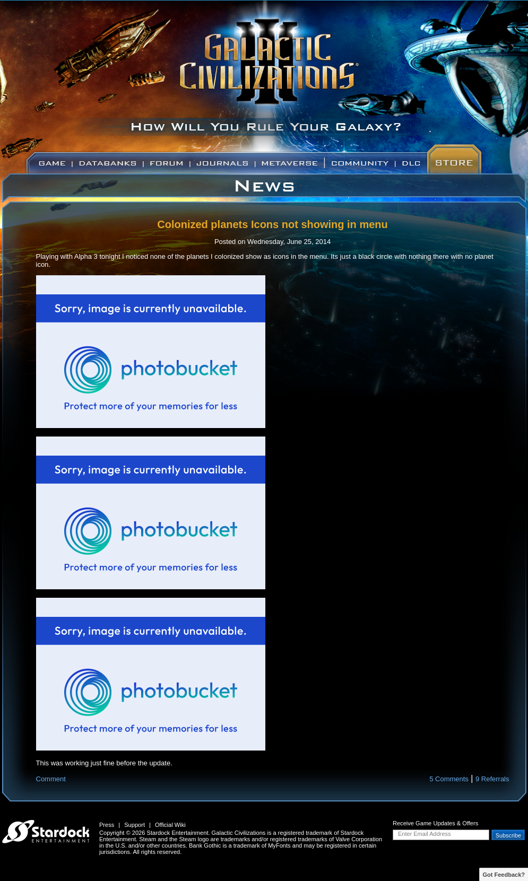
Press (106, 825)
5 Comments (449, 779)
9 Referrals (492, 779)
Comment (51, 779)
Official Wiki (170, 825)
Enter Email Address (424, 834)
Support (134, 825)
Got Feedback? (504, 874)
